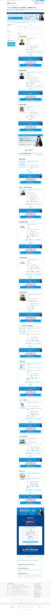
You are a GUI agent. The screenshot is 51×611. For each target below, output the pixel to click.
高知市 (19, 566)
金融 (38, 576)
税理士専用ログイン (42, 0)
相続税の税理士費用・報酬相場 (37, 587)
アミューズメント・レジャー (25, 577)
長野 (13, 588)
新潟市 (16, 588)
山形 (22, 584)
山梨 (11, 588)
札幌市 (14, 584)
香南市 (24, 566)
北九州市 (15, 594)
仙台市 (19, 584)
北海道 (12, 584)
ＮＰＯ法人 (32, 576)
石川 (17, 588)
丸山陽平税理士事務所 (24, 22)
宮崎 (24, 594)
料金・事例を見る (38, 239)
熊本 (19, 594)
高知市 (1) (19, 26)
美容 (36, 575)
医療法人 (19, 576)
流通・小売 (28, 575)
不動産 (19, 575)
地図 (28, 162)
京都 (16, 591)
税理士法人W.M (22, 471)
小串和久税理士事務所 (16, 22)
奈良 (24, 591)
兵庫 (19, 591)
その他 (33, 577)
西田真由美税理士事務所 (23, 221)
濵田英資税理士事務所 (20, 22)
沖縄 (27, 594)
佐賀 (17, 594)
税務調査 (31, 570)
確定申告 (25, 570)
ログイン (33, 0)
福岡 (11, 594)
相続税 (27, 570)
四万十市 (22, 566)
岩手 (16, 584)
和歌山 (25, 591)
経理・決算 (34, 570)
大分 (23, 594)
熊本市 (21, 594)
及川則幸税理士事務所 (23, 257)
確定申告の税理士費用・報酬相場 (37, 588)
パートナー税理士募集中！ (29, 602)
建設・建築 (22, 575)
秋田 (21, 584)
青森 (15, 584)
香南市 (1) (25, 26)
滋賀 (22, 591)
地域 (30, 24)
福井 (20, 588)
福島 (23, 584)
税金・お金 (19, 571)
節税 (22, 570)
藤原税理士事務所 (22, 159)
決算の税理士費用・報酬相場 (37, 585)
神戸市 (21, 591)
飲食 (24, 575)
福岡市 (13, 594)
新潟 (14, 588)
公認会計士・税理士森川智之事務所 (25, 187)
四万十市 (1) (21, 26)
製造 (30, 575)
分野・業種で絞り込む (11, 45)
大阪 (11, 591)
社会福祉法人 (28, 576)
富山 (18, 588)
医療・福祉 (33, 575)
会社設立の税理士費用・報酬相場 (37, 586)
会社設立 (40, 570)
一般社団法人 (35, 576)
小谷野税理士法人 (22, 361)
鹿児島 (26, 594)
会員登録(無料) (37, 0)
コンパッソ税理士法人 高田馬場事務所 (26, 325)
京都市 (18, 591)
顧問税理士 (19, 570)
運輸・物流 (39, 575)
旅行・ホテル (19, 577)
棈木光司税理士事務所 (23, 292)
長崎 (18, 594)
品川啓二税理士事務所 (23, 436)
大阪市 (13, 591)
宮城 (18, 584)
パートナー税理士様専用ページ (22, 602)
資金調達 (37, 570)
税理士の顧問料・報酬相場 (37, 584)
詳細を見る (30, 119)
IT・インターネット (23, 576)
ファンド (31, 577)
